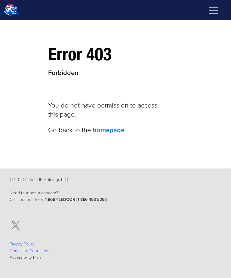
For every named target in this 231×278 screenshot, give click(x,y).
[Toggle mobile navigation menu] (213, 11)
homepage (109, 130)
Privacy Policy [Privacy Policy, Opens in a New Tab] (22, 244)
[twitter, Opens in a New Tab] (16, 225)
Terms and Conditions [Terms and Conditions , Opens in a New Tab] (29, 250)
